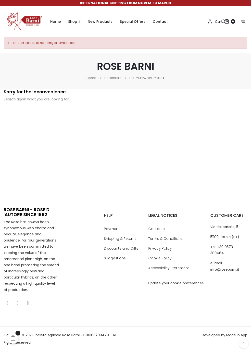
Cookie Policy (160, 258)
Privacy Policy (160, 248)
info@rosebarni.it (224, 269)
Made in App (236, 335)
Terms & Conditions (165, 238)
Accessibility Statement (168, 268)
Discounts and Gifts (121, 248)
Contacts (156, 228)
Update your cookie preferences (176, 283)
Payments (113, 228)
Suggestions (115, 258)
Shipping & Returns (120, 238)
